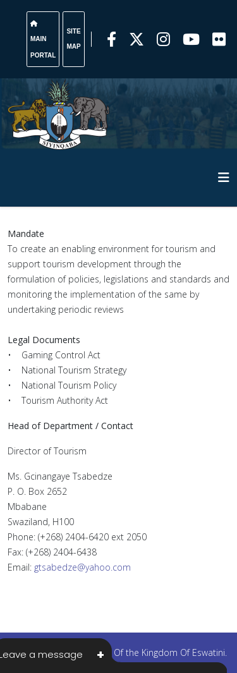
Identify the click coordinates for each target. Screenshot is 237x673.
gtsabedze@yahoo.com (82, 567)
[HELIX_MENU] (223, 177)
